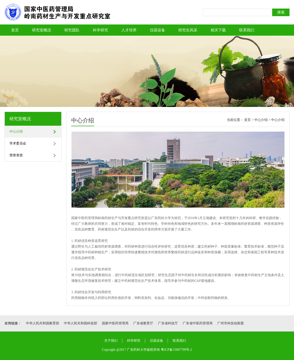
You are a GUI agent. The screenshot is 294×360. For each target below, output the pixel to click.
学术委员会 (17, 143)
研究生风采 (187, 30)
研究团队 (72, 30)
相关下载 (218, 30)
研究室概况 (41, 30)
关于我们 (111, 340)
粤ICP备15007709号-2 (176, 349)
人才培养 (129, 30)
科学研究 (100, 30)
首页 (15, 30)
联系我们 (246, 30)
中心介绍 (16, 131)
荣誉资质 (16, 155)
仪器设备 (157, 30)
